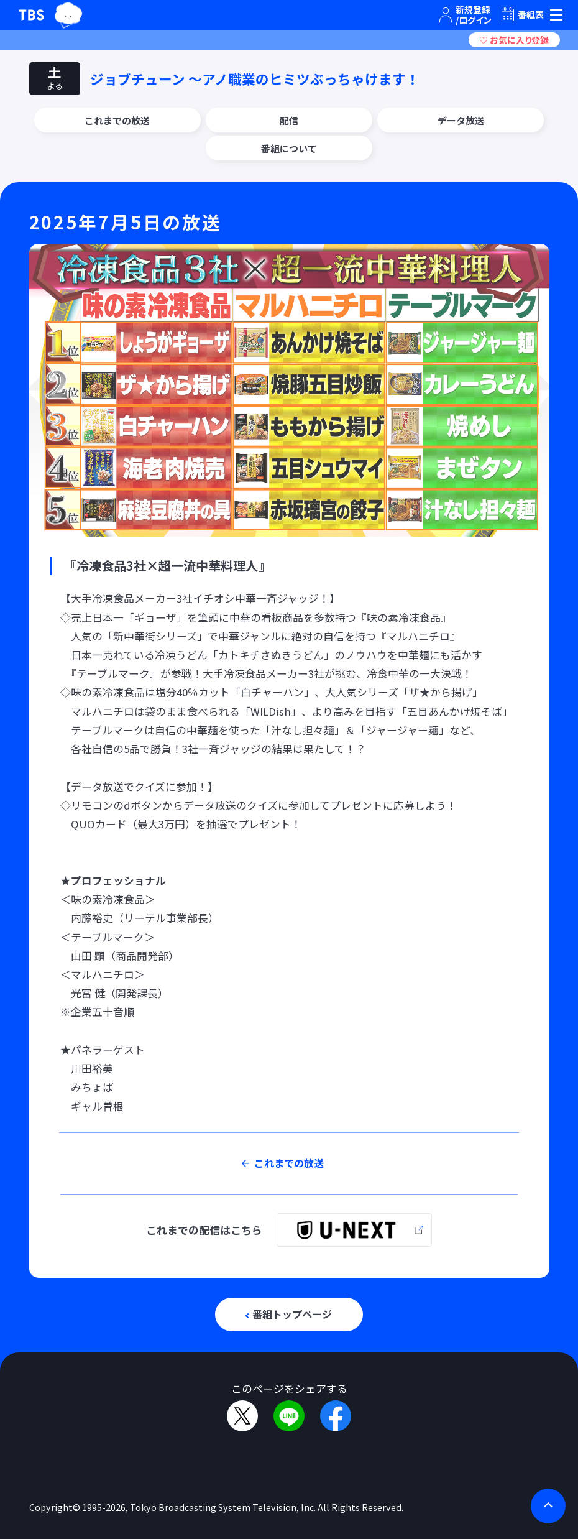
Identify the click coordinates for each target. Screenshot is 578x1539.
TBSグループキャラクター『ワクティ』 (68, 15)
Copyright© (54, 1507)
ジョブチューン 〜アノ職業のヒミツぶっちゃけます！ (255, 78)
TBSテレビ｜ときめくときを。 (31, 15)
